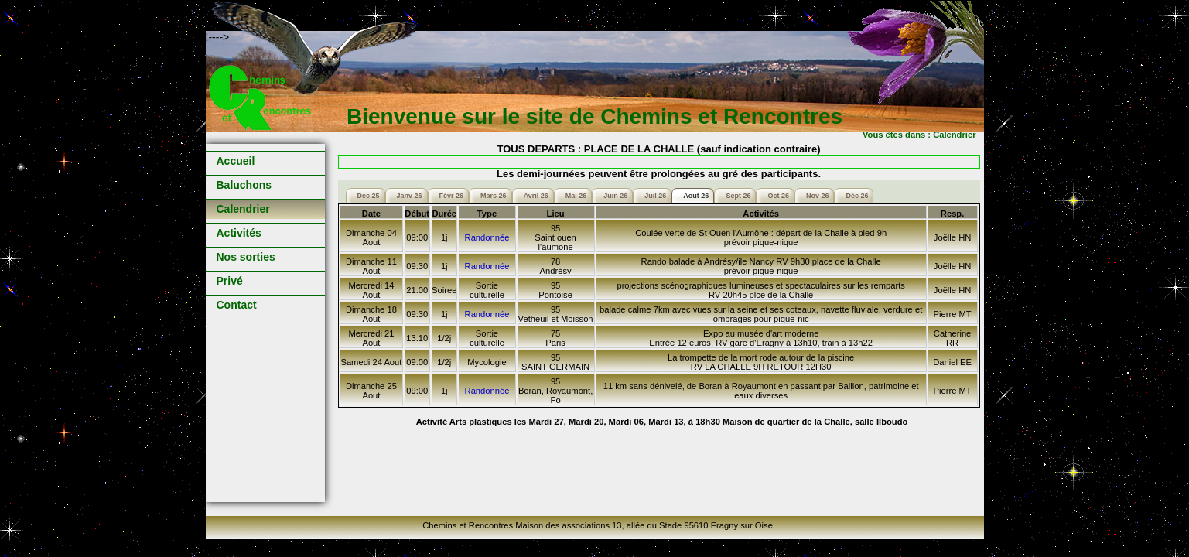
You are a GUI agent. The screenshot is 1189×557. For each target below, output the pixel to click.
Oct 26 (778, 196)
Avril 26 (536, 196)
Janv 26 (409, 196)
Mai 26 (576, 196)
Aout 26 (696, 196)
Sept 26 (738, 196)
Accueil (236, 161)
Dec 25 (368, 196)
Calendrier (243, 209)
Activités (239, 233)
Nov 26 (817, 196)
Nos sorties (246, 257)
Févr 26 (451, 196)
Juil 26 (655, 196)
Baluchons (244, 185)
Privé (230, 281)
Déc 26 (857, 196)
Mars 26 (493, 196)
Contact (237, 305)
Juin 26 (615, 196)
